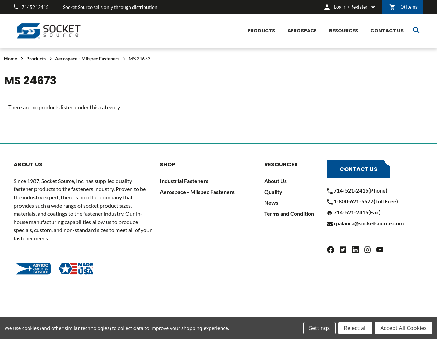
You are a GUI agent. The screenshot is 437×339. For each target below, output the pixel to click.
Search (416, 30)
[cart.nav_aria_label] (349, 7)
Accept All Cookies (403, 328)
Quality (273, 191)
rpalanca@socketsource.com (365, 223)
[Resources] (343, 31)
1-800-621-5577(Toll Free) (362, 201)
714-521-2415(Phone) (357, 190)
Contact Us (358, 169)
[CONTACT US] (387, 31)
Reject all (355, 328)
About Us (275, 181)
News (271, 202)
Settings (319, 328)
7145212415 (31, 7)
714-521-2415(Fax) (354, 212)
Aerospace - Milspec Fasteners (197, 191)
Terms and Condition (289, 213)
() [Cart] (403, 7)
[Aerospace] (302, 31)
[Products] (261, 31)
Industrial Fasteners (184, 181)
